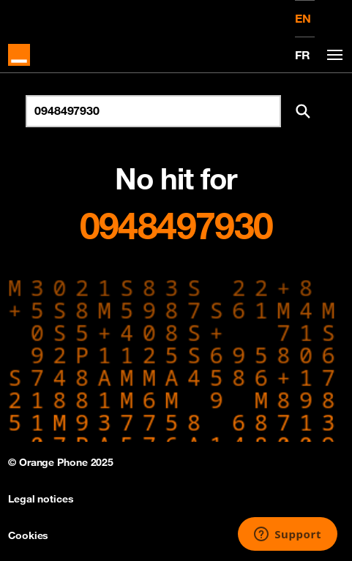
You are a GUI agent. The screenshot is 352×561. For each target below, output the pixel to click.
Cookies (28, 535)
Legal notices (41, 499)
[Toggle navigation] (332, 55)
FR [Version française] (302, 55)
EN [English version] (303, 18)
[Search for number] (153, 111)
